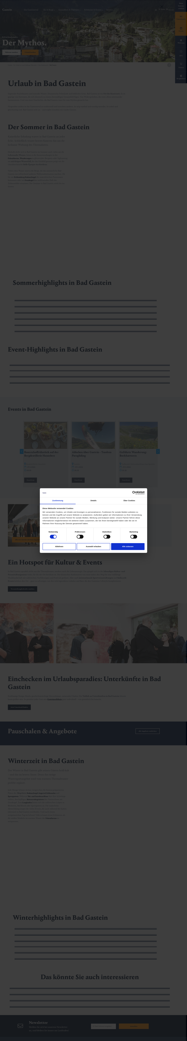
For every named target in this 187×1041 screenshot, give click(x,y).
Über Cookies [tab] (129, 501)
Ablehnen (59, 547)
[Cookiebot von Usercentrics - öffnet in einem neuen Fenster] (134, 493)
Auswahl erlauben (93, 547)
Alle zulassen (127, 547)
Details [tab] (93, 501)
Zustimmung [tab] (57, 501)
